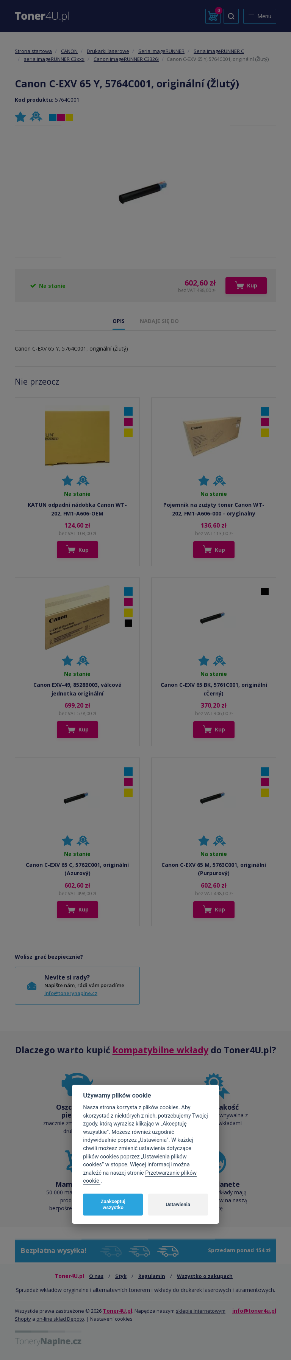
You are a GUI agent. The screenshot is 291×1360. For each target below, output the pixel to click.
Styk (121, 1276)
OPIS (119, 320)
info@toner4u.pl (254, 1310)
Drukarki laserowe (108, 51)
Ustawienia (178, 1204)
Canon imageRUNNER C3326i (126, 59)
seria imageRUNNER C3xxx (54, 59)
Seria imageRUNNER (161, 51)
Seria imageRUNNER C (219, 51)
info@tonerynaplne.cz (70, 993)
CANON (69, 51)
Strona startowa (33, 51)
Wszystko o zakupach (205, 1276)
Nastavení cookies (111, 1318)
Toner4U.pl (117, 1310)
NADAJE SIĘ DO (159, 320)
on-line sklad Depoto (60, 1318)
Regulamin (151, 1276)
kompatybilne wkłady (160, 1050)
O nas (96, 1276)
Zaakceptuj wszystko (113, 1204)
